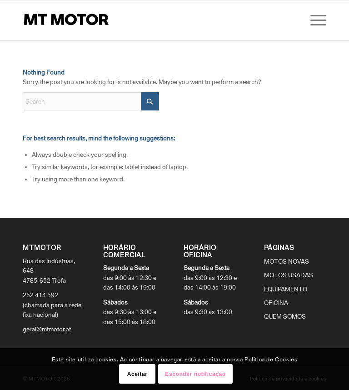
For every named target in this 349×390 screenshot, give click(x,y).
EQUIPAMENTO (285, 289)
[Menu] (316, 20)
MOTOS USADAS (288, 275)
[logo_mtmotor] (68, 20)
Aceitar (137, 374)
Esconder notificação (195, 374)
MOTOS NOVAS (286, 261)
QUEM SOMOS (285, 316)
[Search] (91, 101)
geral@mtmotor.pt (47, 329)
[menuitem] (316, 20)
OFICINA (276, 302)
